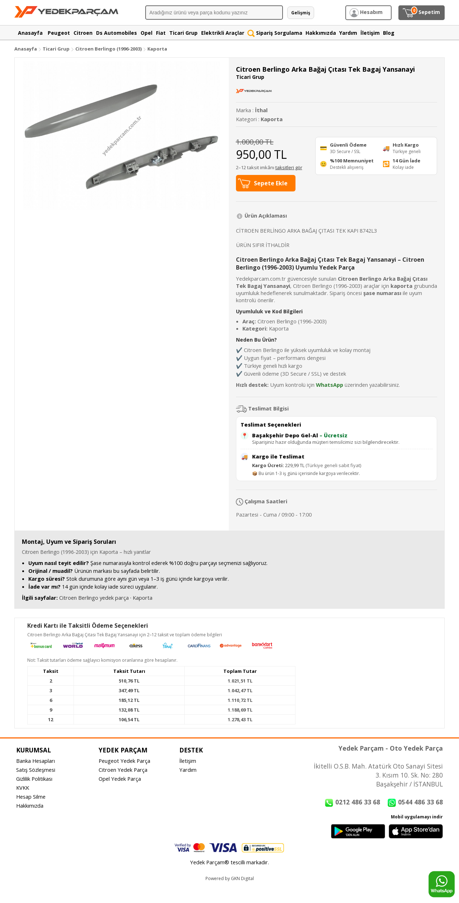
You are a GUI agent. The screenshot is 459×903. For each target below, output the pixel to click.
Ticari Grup (56, 49)
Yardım (188, 769)
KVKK (22, 787)
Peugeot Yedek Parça (124, 760)
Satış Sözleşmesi (35, 769)
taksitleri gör (288, 167)
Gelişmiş (300, 13)
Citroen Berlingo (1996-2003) (109, 49)
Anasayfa (25, 49)
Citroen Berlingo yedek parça (94, 597)
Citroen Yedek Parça (123, 769)
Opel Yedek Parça (120, 778)
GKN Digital (242, 878)
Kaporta (157, 49)
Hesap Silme (31, 796)
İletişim (187, 760)
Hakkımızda (29, 805)
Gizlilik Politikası (34, 778)
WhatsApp (329, 384)
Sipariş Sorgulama (274, 32)
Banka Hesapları (35, 760)
